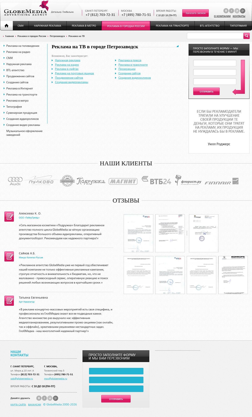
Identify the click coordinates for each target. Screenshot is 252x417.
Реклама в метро (84, 25)
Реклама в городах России (126, 26)
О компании (222, 16)
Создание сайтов (17, 82)
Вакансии (34, 404)
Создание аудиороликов (22, 119)
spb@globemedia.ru (21, 378)
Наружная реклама (47, 25)
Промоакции (126, 69)
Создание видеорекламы (71, 82)
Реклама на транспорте (172, 25)
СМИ (21, 25)
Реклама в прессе (129, 60)
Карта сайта (18, 404)
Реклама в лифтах (67, 69)
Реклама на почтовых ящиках (74, 73)
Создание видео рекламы (23, 125)
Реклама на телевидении (22, 46)
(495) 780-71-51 (63, 374)
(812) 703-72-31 (30, 374)
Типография (238, 25)
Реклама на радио (18, 52)
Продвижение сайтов (20, 76)
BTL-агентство (209, 25)
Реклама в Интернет (19, 88)
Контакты (239, 16)
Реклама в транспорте (133, 65)
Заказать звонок (195, 13)
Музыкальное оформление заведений (24, 133)
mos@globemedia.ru (55, 378)
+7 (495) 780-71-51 (136, 14)
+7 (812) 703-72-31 (100, 14)
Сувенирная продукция (21, 113)
